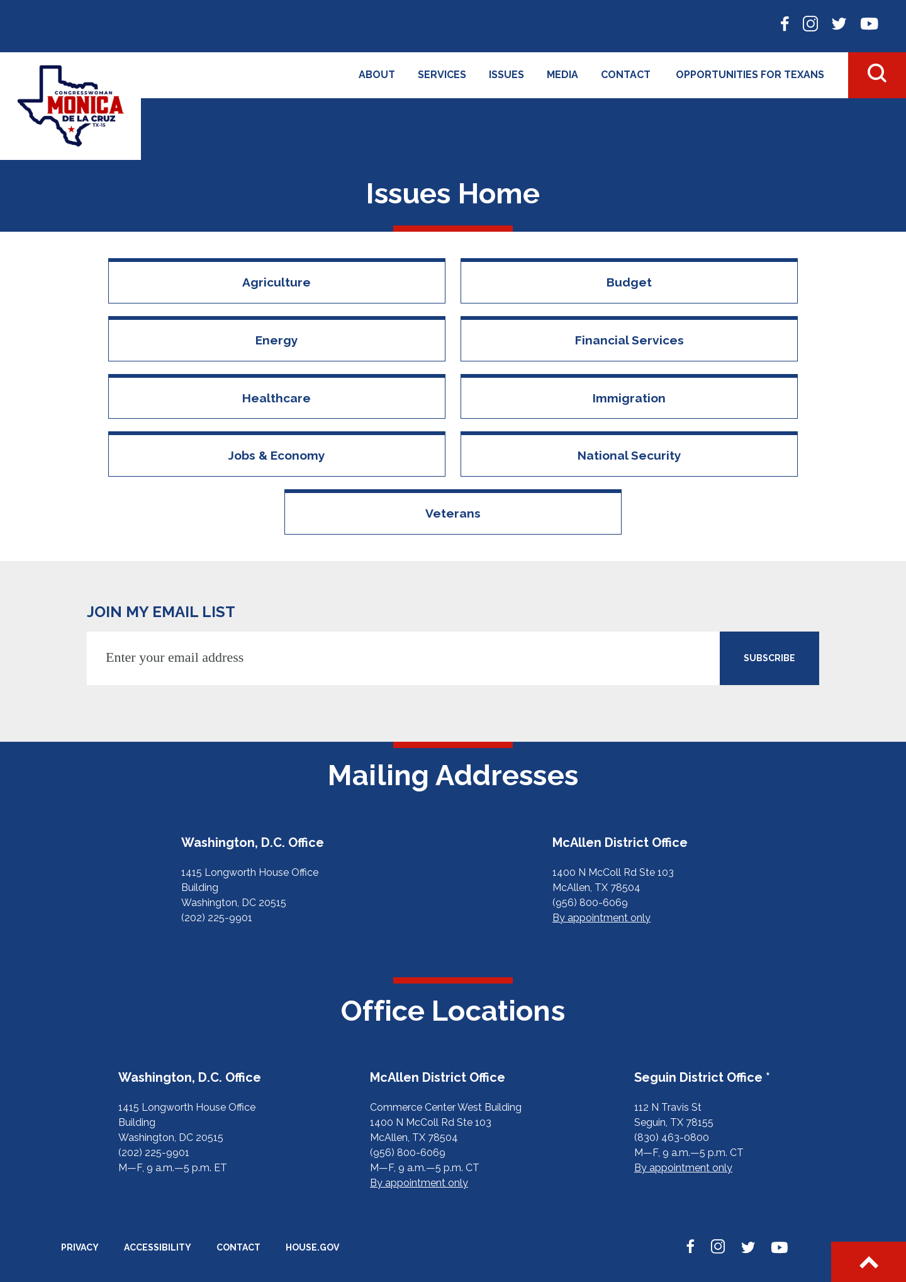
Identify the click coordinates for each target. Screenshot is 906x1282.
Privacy (80, 1247)
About (377, 75)
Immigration (629, 398)
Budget (629, 282)
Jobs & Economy (276, 455)
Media (562, 75)
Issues (506, 75)
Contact (626, 75)
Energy (276, 340)
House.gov (312, 1247)
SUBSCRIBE (769, 658)
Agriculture (276, 282)
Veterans (453, 513)
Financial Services (629, 340)
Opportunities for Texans (750, 75)
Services (442, 75)
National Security (629, 455)
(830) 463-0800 (671, 1137)
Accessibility (157, 1247)
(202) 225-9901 (216, 918)
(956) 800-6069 (590, 903)
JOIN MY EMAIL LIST (161, 612)
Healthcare (276, 398)
